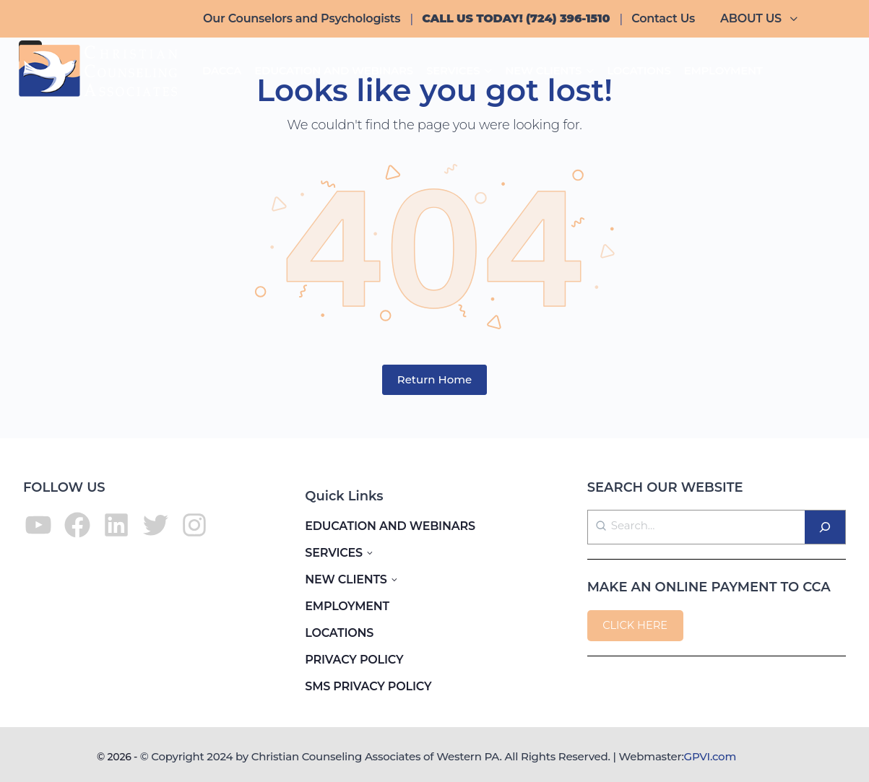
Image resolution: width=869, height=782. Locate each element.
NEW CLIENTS (345, 579)
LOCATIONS (339, 633)
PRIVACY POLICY (354, 659)
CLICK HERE (634, 625)
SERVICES (334, 553)
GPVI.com (710, 756)
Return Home (434, 379)
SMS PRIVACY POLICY (368, 686)
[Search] (825, 527)
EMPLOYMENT (347, 606)
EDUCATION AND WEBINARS (390, 526)
